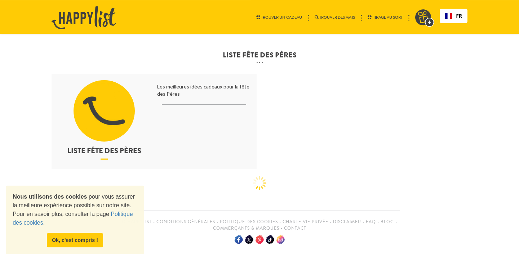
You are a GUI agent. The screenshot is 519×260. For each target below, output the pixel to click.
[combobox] (453, 16)
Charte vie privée (305, 221)
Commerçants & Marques (246, 228)
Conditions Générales (185, 221)
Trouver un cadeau (279, 17)
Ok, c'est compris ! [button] (75, 240)
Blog (387, 221)
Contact (295, 228)
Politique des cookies (249, 221)
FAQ (371, 221)
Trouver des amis (335, 17)
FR (453, 16)
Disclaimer (347, 221)
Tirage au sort (385, 17)
